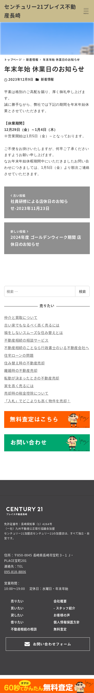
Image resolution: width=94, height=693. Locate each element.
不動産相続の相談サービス (26, 340)
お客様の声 (62, 615)
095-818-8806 (15, 572)
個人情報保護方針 (67, 622)
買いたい (17, 608)
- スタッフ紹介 (64, 608)
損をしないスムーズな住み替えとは (33, 332)
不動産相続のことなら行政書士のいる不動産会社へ (46, 347)
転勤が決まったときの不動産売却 (31, 378)
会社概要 (60, 601)
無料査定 (60, 629)
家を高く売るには (19, 385)
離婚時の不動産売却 (20, 370)
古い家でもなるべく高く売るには (32, 325)
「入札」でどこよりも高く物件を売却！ (37, 400)
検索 (82, 291)
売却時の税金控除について (26, 393)
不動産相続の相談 (24, 629)
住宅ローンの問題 (18, 355)
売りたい (17, 601)
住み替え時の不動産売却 (24, 363)
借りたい (17, 622)
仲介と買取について (20, 317)
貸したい (17, 615)
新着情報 (47, 79)
